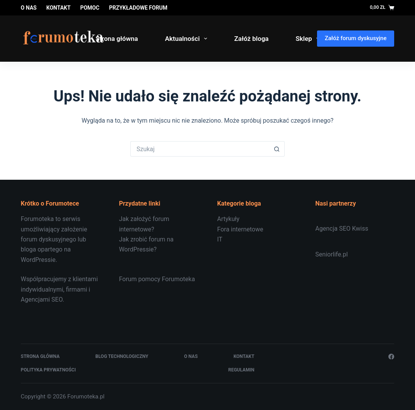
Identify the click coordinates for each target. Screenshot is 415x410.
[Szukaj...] (199, 149)
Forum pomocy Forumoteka (157, 279)
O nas (29, 8)
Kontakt (58, 8)
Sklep (308, 38)
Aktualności (188, 38)
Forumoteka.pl (86, 396)
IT (220, 239)
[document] (256, 229)
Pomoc (90, 8)
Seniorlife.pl (331, 254)
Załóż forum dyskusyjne (355, 38)
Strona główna (117, 38)
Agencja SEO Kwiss (341, 228)
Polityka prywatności (48, 370)
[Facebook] (391, 356)
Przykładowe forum (138, 8)
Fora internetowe (240, 229)
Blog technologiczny (121, 356)
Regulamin (241, 370)
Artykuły (228, 219)
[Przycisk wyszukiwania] (277, 149)
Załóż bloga (251, 38)
